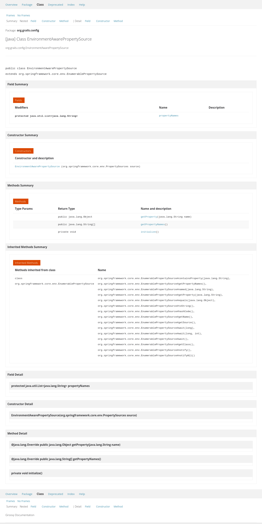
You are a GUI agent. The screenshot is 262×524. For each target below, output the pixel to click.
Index (71, 4)
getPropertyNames (153, 224)
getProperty (149, 216)
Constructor (49, 21)
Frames (10, 15)
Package (27, 4)
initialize (148, 231)
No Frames (23, 15)
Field (33, 21)
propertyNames (168, 115)
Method (63, 21)
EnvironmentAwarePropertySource (37, 166)
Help (82, 4)
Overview (11, 4)
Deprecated (55, 4)
